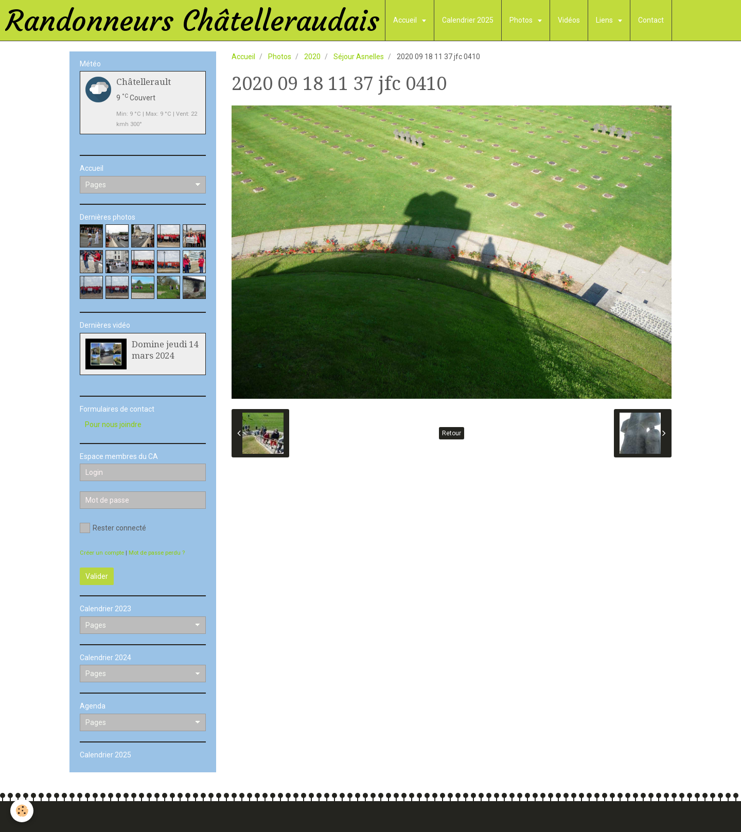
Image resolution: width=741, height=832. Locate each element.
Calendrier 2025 (467, 20)
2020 (312, 56)
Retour (451, 433)
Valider (96, 576)
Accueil (405, 20)
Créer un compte (102, 553)
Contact (651, 20)
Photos (521, 20)
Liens (605, 20)
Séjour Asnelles (358, 56)
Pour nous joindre (113, 424)
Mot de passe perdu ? (157, 553)
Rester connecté (113, 528)
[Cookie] (21, 810)
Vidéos (569, 20)
